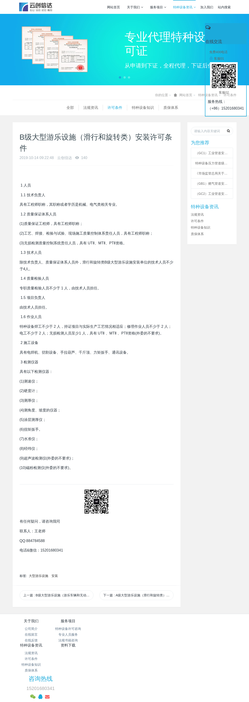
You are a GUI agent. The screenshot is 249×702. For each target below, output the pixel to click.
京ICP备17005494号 (168, 659)
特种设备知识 (89, 108)
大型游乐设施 (38, 576)
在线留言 (31, 634)
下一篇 (138, 595)
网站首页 (113, 7)
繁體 (124, 691)
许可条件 (61, 108)
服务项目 (158, 7)
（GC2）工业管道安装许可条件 (212, 194)
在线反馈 (31, 640)
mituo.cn (153, 682)
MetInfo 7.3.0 (117, 682)
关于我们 (135, 7)
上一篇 (58, 595)
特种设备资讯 (184, 7)
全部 (16, 108)
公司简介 (31, 629)
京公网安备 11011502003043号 (124, 665)
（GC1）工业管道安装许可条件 (212, 153)
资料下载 (143, 621)
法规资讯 (37, 108)
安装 (54, 576)
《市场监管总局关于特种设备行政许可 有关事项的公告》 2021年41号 (212, 173)
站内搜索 (224, 7)
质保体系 (117, 108)
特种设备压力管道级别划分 (212, 163)
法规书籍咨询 (68, 640)
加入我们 (206, 7)
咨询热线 (190, 624)
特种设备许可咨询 (68, 629)
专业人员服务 (68, 634)
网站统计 (124, 671)
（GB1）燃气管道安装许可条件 (212, 183)
